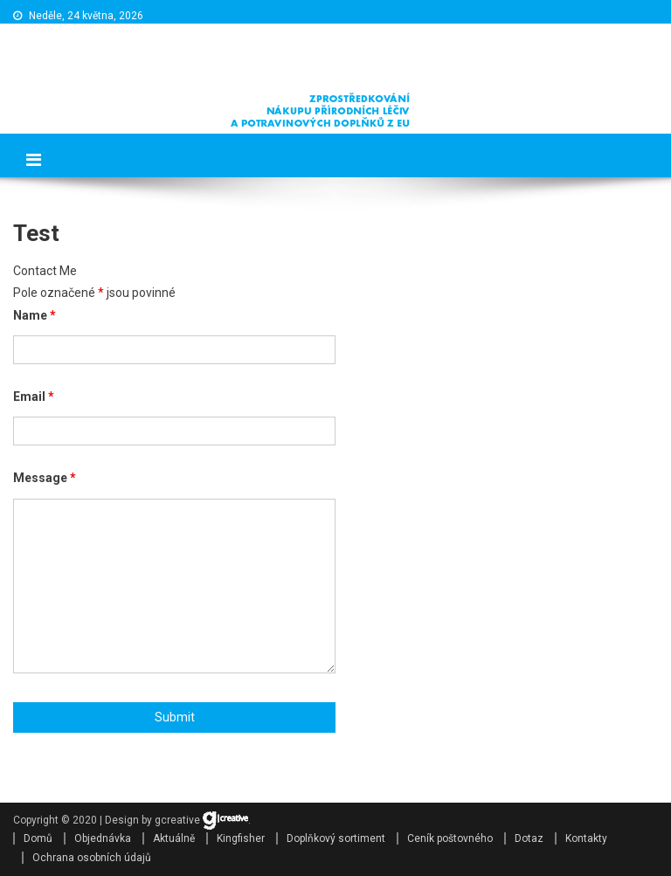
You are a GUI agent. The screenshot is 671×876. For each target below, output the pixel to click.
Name (34, 315)
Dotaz (529, 838)
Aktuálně (174, 838)
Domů (38, 838)
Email (33, 397)
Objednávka (102, 838)
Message (44, 478)
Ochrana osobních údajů (91, 858)
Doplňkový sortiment (336, 838)
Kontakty (586, 838)
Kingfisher (241, 838)
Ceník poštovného (450, 838)
